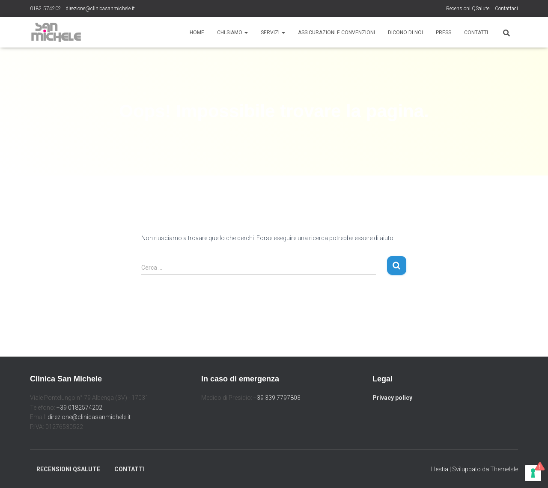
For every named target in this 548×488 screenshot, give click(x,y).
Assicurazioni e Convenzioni (336, 33)
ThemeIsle (504, 469)
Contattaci (506, 9)
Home (197, 33)
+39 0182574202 (79, 407)
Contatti (476, 33)
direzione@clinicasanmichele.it (100, 9)
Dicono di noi (405, 33)
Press (443, 33)
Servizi (273, 33)
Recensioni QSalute (467, 9)
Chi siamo (232, 33)
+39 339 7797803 (277, 397)
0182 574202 (45, 9)
